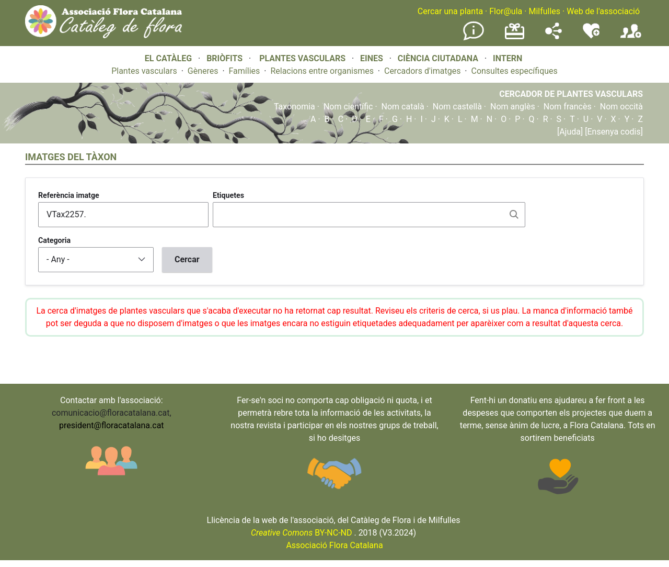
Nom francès (568, 107)
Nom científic (348, 107)
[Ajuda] (570, 132)
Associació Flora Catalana (334, 545)
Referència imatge (68, 195)
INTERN (507, 58)
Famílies (244, 71)
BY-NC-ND (301, 533)
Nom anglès (512, 107)
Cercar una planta (450, 11)
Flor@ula (505, 11)
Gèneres (203, 71)
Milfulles (544, 11)
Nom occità (621, 107)
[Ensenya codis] (613, 132)
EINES (371, 58)
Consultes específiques (514, 71)
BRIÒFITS (225, 58)
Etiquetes (228, 195)
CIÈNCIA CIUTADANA (438, 58)
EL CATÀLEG (168, 58)
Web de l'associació (603, 11)
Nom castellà (457, 107)
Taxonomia (294, 107)
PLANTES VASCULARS (302, 58)
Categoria (54, 240)
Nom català (403, 107)
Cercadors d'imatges (422, 71)
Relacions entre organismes (322, 71)
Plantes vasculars (144, 71)
